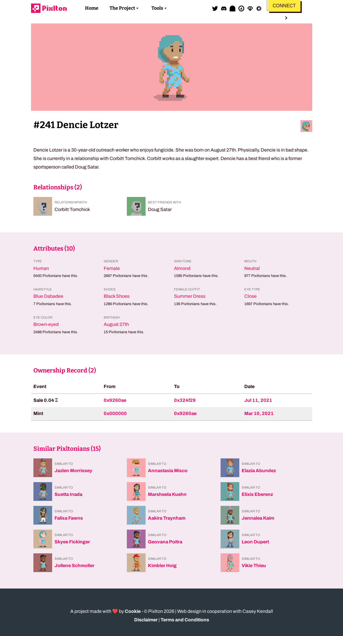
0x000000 (115, 413)
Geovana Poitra (165, 541)
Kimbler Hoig (162, 565)
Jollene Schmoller (74, 565)
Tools (157, 8)
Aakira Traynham (166, 518)
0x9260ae (115, 400)
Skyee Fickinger (72, 541)
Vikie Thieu (254, 565)
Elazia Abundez (259, 470)
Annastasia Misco (167, 470)
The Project (122, 8)
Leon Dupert (255, 541)
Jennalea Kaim (258, 518)
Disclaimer (146, 619)
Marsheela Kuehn (167, 494)
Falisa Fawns (68, 518)
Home (91, 8)
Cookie (133, 611)
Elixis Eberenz (257, 494)
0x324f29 (185, 400)
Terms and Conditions (185, 619)
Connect (284, 5)
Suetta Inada (68, 494)
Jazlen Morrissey (73, 470)
